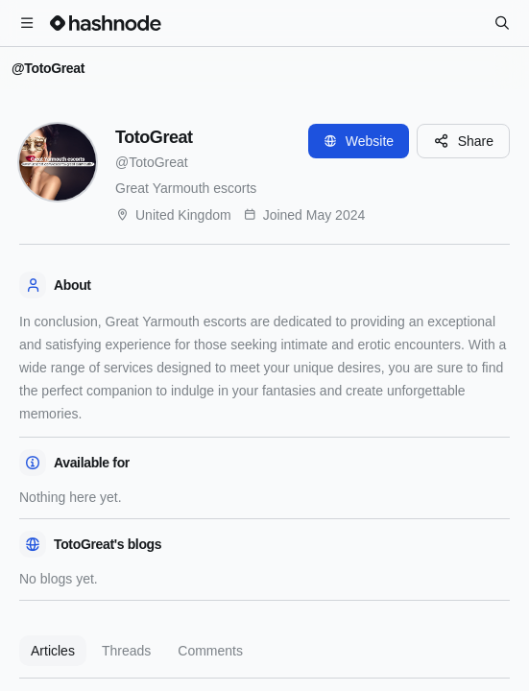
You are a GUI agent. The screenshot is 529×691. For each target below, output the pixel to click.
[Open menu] (27, 23)
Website (359, 141)
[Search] (502, 23)
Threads (126, 650)
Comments (210, 650)
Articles (53, 650)
